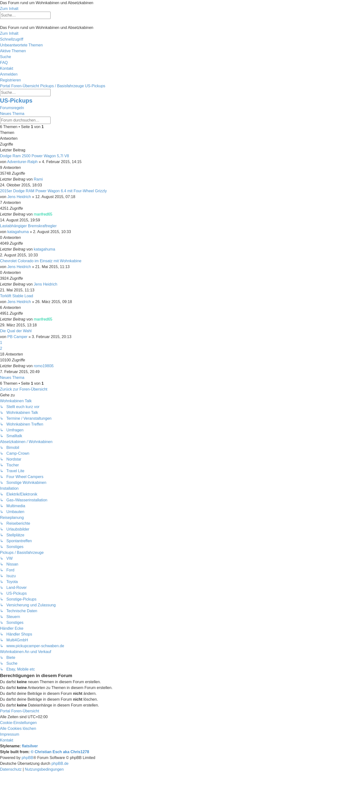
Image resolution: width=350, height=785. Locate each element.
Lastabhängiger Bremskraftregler (28, 226)
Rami (38, 179)
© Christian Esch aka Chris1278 (60, 752)
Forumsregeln (12, 108)
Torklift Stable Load (16, 296)
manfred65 (43, 214)
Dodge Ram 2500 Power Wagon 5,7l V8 (34, 156)
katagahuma (18, 232)
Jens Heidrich (19, 197)
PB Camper (17, 337)
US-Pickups (16, 100)
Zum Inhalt (9, 9)
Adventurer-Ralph (22, 162)
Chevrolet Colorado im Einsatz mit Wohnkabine (40, 261)
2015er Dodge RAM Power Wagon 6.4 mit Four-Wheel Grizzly (53, 191)
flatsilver (30, 746)
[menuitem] (21, 45)
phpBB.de (60, 763)
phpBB (27, 758)
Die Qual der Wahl (16, 331)
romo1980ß (44, 366)
